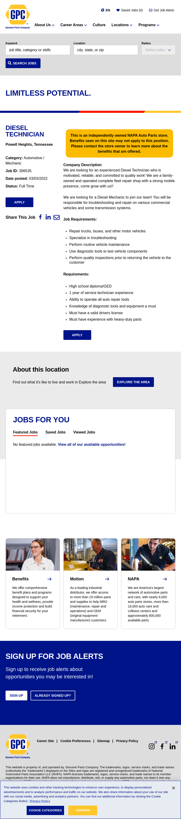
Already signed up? (53, 695)
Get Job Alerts (164, 10)
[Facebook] (40, 216)
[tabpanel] (90, 444)
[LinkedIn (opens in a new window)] (172, 746)
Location (79, 43)
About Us (42, 25)
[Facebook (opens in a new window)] (162, 746)
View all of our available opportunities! (91, 444)
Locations (120, 25)
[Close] (174, 788)
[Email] (56, 217)
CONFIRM (83, 810)
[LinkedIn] (48, 216)
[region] (90, 800)
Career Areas (71, 25)
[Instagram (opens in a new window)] (152, 746)
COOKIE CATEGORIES (45, 810)
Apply (19, 202)
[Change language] (105, 10)
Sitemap (103, 741)
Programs (147, 25)
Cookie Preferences (75, 741)
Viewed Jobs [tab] (84, 432)
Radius (146, 43)
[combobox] (106, 50)
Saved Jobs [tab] (56, 432)
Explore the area (133, 382)
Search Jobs (24, 63)
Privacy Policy (127, 741)
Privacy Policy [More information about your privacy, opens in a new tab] (40, 801)
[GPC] (18, 17)
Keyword (11, 43)
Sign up (16, 695)
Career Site (45, 741)
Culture (99, 25)
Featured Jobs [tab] (25, 432)
